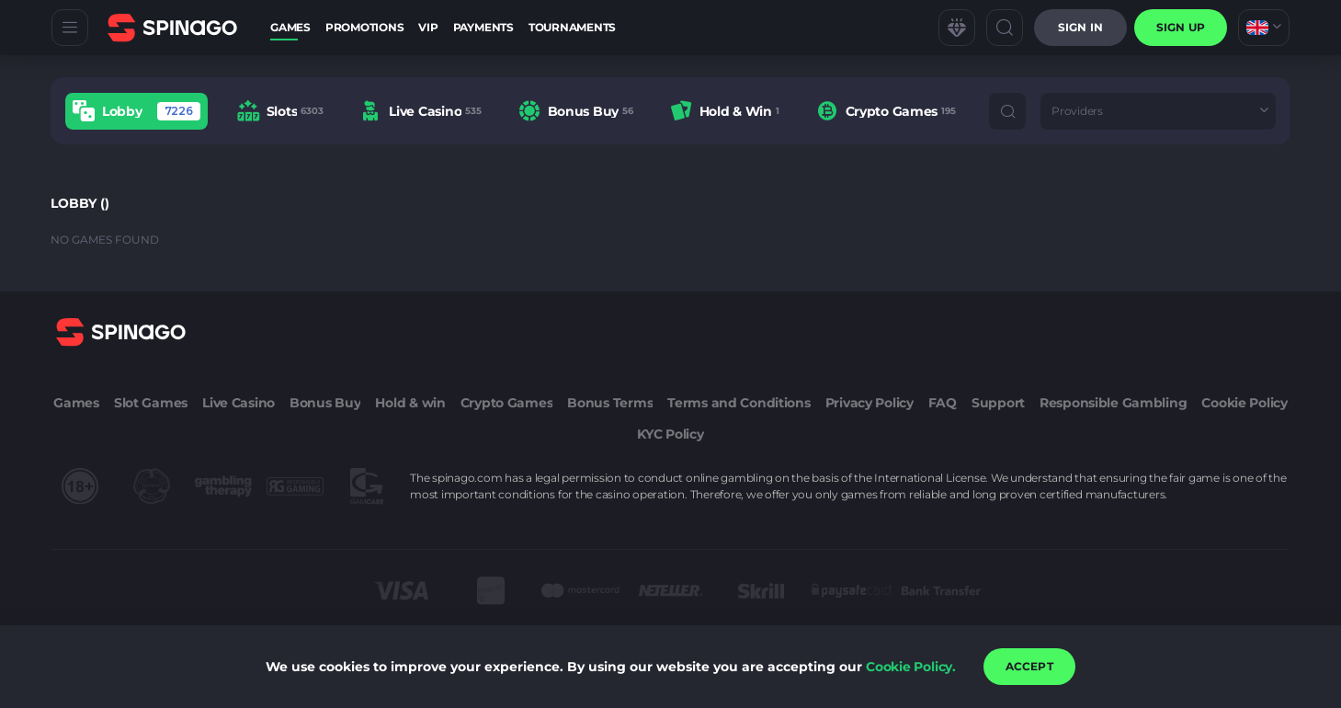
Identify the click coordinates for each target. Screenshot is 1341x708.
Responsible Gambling (1113, 402)
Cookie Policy (1244, 402)
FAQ (942, 402)
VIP (428, 27)
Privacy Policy (869, 402)
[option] (136, 111)
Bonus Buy (325, 402)
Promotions (364, 27)
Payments (483, 27)
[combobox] (1264, 27)
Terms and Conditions (738, 402)
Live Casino (238, 402)
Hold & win (410, 402)
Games (290, 27)
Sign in (1080, 27)
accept (1029, 666)
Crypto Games (506, 402)
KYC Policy (670, 434)
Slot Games (151, 402)
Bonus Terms (610, 402)
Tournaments (572, 27)
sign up (1180, 27)
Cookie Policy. (911, 666)
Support (998, 402)
